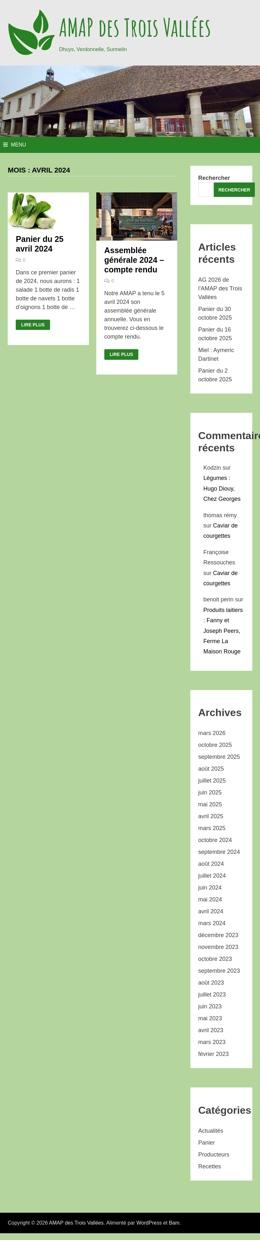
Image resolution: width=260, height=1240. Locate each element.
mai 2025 (210, 804)
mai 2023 (210, 1018)
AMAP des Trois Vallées (135, 27)
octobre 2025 (215, 745)
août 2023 (211, 982)
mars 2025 (212, 828)
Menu (14, 144)
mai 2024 (210, 899)
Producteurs (214, 1154)
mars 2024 (212, 923)
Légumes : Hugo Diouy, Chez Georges (222, 488)
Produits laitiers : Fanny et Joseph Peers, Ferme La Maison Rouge (223, 631)
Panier (206, 1142)
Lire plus (33, 325)
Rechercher (214, 178)
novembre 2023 (218, 947)
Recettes (209, 1166)
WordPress (149, 1223)
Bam (174, 1223)
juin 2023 (210, 1006)
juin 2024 (210, 887)
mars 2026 (212, 733)
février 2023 (213, 1054)
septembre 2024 (219, 852)
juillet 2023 (212, 994)
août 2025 (211, 769)
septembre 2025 (219, 757)
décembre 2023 (218, 935)
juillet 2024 (212, 875)
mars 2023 (212, 1042)
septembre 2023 (219, 971)
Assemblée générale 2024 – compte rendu (134, 260)
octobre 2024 (215, 840)
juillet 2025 (212, 780)
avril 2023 (210, 1030)
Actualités (210, 1131)
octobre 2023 (215, 959)
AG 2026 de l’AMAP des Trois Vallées (220, 288)
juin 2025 (210, 792)
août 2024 (211, 864)
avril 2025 (210, 816)
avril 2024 (210, 911)
